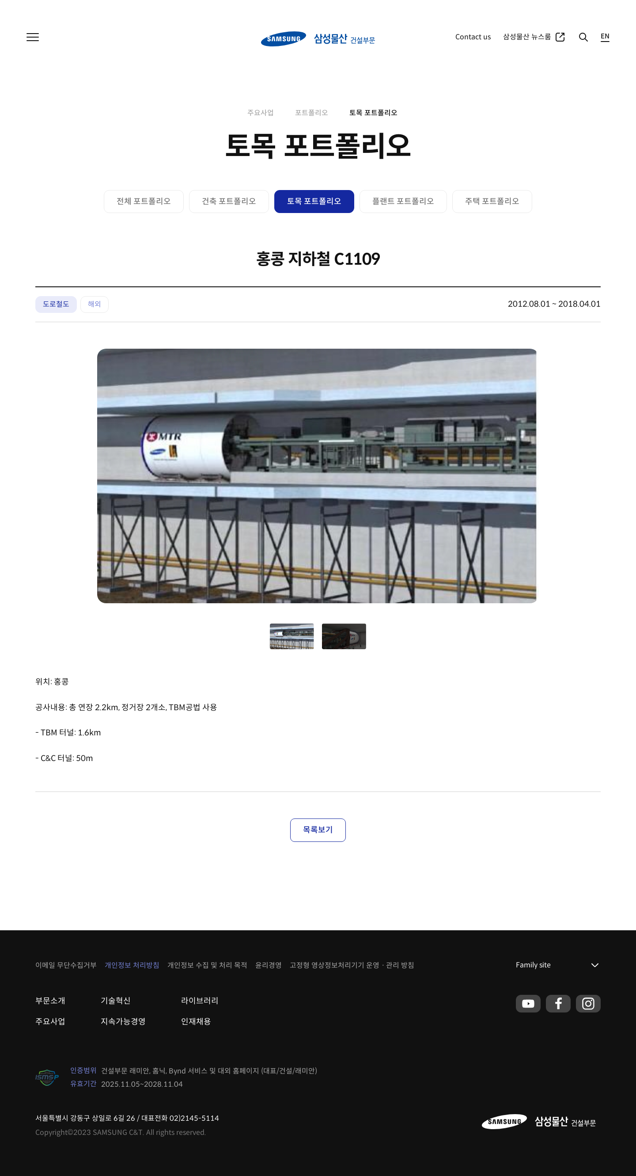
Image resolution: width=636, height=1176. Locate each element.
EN (605, 36)
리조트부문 (136, 9)
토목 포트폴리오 (373, 113)
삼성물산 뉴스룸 (527, 37)
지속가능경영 (123, 1022)
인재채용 (196, 1022)
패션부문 (101, 9)
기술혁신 (116, 1001)
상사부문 (69, 9)
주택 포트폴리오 (492, 201)
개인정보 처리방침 (132, 965)
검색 (583, 37)
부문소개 (50, 1001)
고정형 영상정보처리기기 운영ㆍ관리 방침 (352, 965)
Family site (533, 965)
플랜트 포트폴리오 (403, 201)
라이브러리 (200, 1001)
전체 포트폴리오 (144, 201)
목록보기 (318, 830)
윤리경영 (268, 965)
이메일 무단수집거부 (66, 965)
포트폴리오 (546, 9)
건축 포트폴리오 (229, 201)
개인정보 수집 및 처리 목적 (207, 965)
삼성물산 (37, 9)
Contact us (473, 37)
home (232, 113)
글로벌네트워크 (589, 9)
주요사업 (511, 9)
